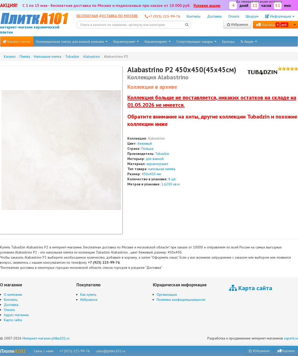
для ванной (155, 158)
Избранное (237, 24)
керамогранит (157, 163)
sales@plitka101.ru (110, 351)
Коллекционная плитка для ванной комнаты (71, 41)
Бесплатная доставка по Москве (107, 15)
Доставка (214, 16)
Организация (167, 294)
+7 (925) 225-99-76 (74, 351)
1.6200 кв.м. (170, 184)
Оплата (233, 16)
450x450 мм (151, 174)
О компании (13, 294)
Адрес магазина (16, 315)
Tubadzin (162, 153)
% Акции (248, 41)
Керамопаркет (158, 41)
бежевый (145, 143)
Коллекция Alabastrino (157, 77)
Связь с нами (43, 351)
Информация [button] (279, 16)
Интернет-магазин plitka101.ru (46, 338)
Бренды (228, 41)
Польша (147, 148)
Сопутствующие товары (196, 41)
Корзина (272, 24)
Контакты (193, 16)
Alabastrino (156, 138)
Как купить (88, 294)
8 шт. (172, 179)
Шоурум (252, 16)
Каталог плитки (16, 41)
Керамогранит (126, 41)
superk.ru (291, 338)
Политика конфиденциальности (181, 299)
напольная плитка (161, 169)
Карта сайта (13, 320)
